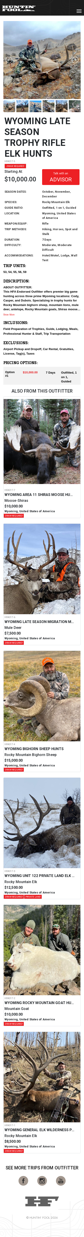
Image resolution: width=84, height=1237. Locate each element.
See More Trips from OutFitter (42, 1168)
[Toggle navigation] (79, 11)
